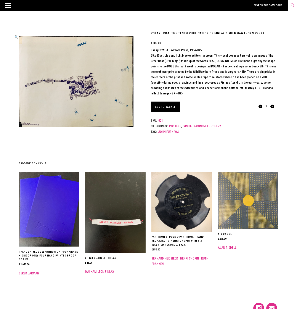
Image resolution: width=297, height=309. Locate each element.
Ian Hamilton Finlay (99, 271)
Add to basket (166, 106)
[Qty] (266, 106)
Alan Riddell (227, 247)
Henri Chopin (189, 258)
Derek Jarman (29, 273)
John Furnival (168, 132)
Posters (175, 126)
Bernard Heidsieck (164, 258)
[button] (8, 5)
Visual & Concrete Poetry (202, 126)
